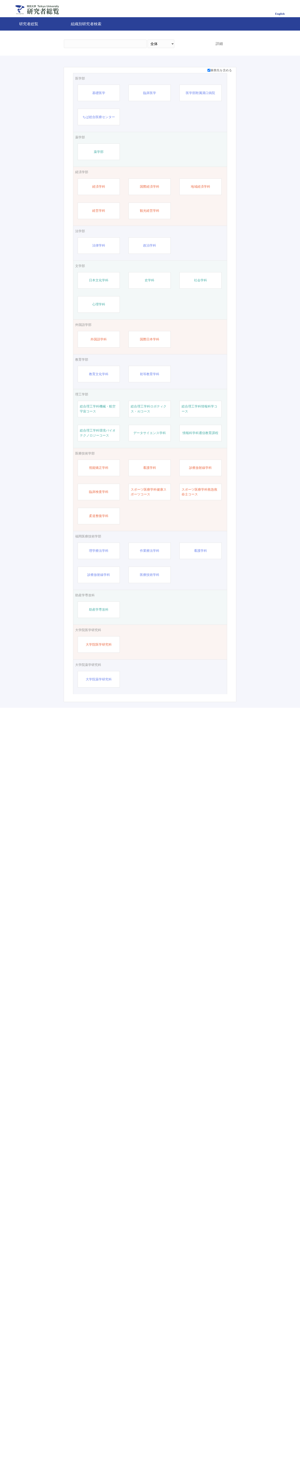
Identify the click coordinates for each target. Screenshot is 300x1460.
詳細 (219, 44)
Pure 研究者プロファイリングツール (177, 1443)
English (280, 13)
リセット (213, 1411)
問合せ (141, 1443)
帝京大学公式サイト (114, 1443)
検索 (191, 44)
